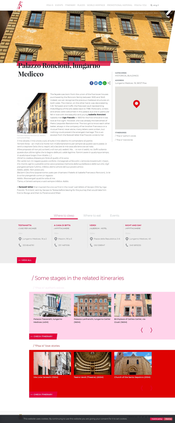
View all (26, 261)
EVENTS (58, 5)
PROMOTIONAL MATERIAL (119, 5)
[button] (109, 83)
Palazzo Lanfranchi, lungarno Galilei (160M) (92, 321)
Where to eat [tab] (92, 216)
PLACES (80, 5)
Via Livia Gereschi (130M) (46, 378)
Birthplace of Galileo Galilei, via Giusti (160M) (129, 321)
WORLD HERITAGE (95, 5)
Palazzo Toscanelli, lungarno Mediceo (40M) (48, 321)
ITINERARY (69, 5)
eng (156, 5)
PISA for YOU (140, 5)
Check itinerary (43, 337)
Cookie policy (156, 419)
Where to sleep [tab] (64, 216)
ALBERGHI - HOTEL (98, 229)
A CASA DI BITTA (62, 226)
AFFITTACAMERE (62, 229)
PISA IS (48, 5)
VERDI (93, 226)
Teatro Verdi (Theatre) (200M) (89, 378)
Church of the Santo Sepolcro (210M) (132, 378)
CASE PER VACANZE (27, 229)
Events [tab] (114, 216)
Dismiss (168, 419)
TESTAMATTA (24, 226)
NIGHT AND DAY (133, 226)
